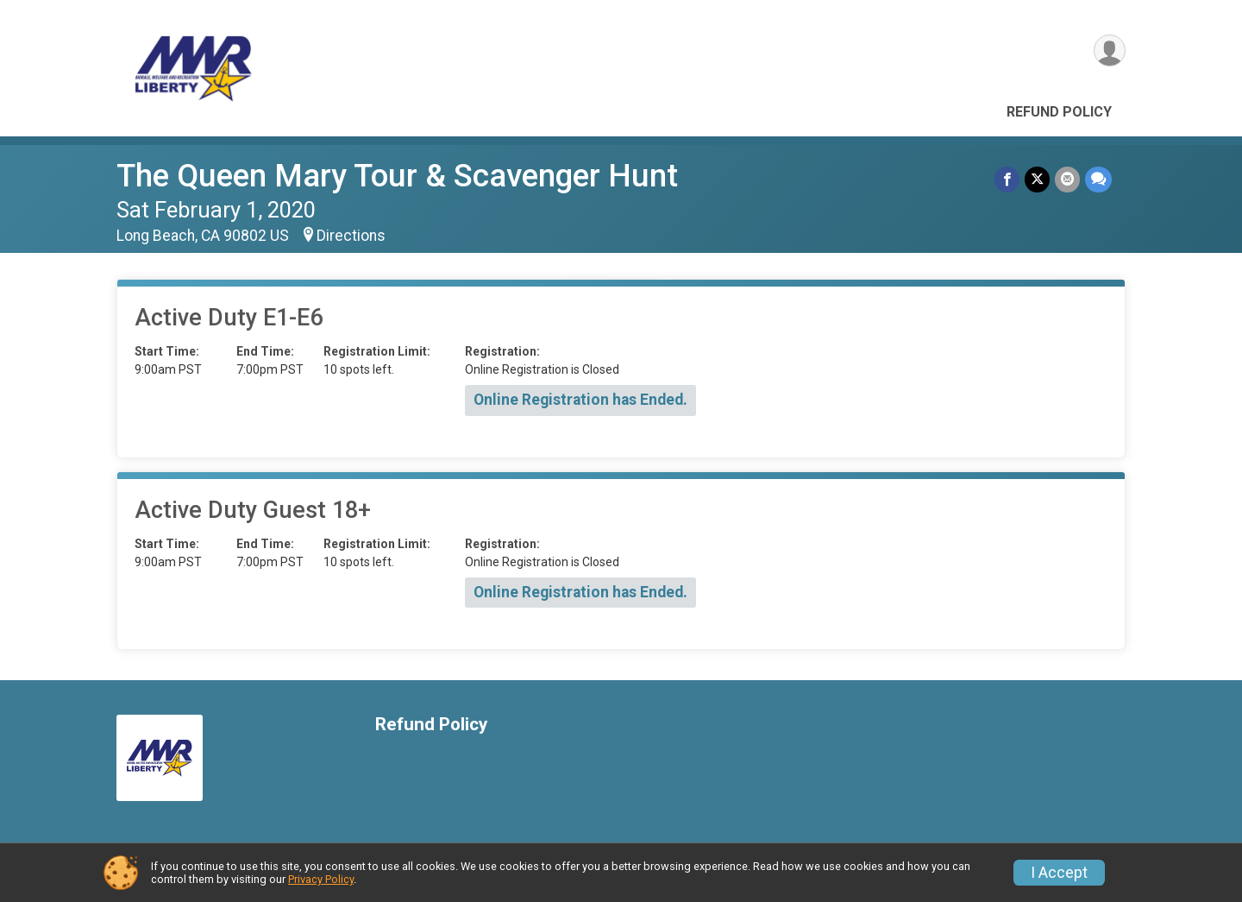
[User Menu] (1110, 50)
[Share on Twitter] (1037, 179)
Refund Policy (1059, 112)
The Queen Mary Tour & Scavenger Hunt (397, 175)
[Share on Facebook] (1006, 179)
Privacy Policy (321, 879)
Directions (351, 235)
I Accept (1059, 872)
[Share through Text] (1098, 179)
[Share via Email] (1067, 179)
